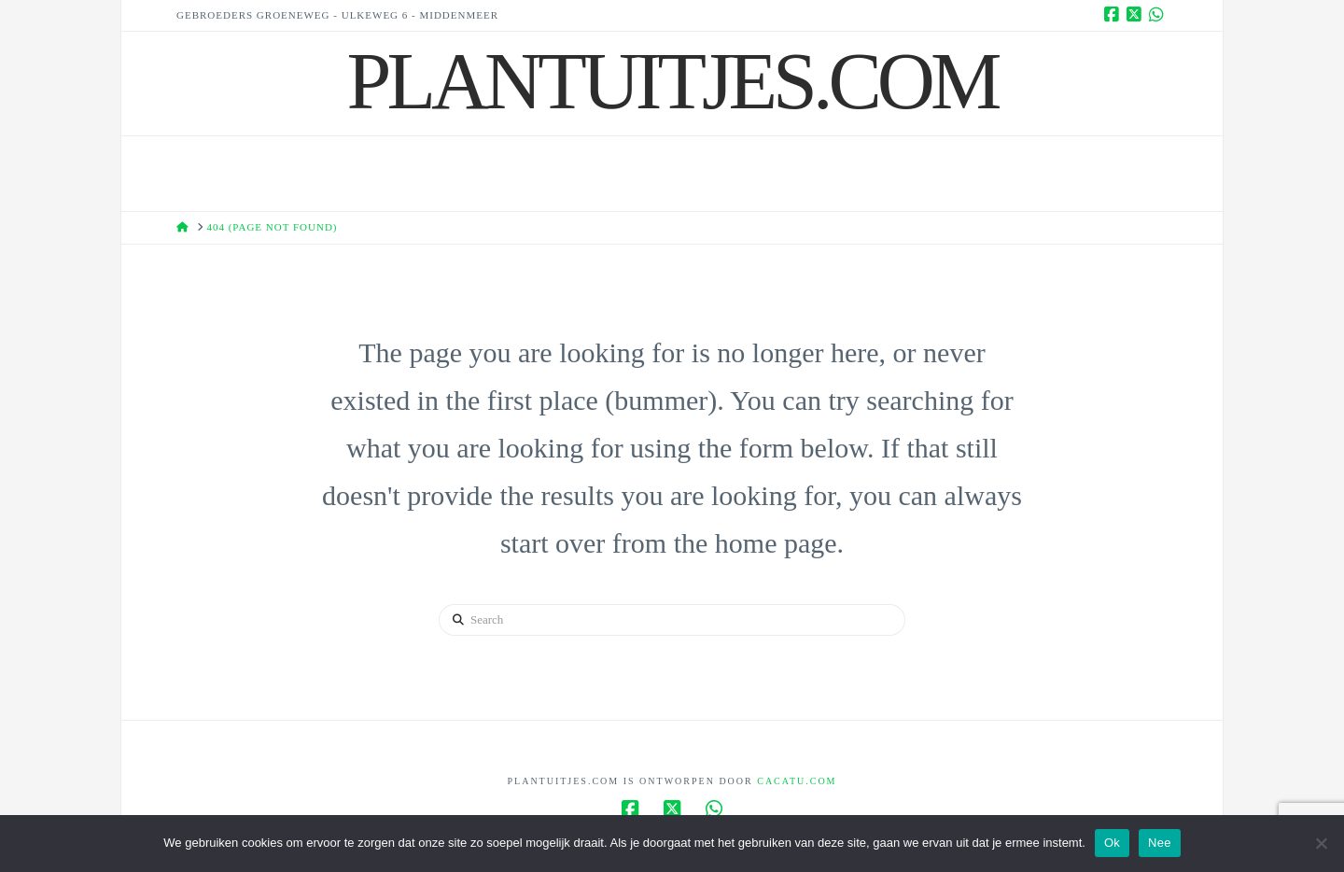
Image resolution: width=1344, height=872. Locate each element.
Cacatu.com (796, 781)
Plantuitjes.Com (672, 81)
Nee (1159, 843)
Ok (1112, 843)
